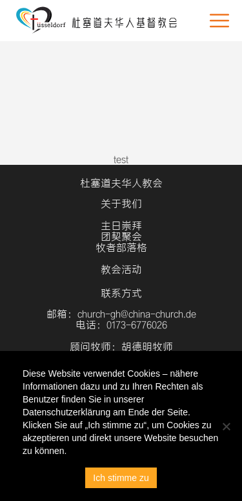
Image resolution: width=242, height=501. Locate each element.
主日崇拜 (121, 225)
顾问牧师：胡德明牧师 (121, 346)
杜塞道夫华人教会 (121, 183)
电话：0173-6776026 (121, 324)
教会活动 (121, 269)
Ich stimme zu (120, 478)
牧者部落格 (121, 247)
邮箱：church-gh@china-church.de (121, 313)
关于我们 (121, 203)
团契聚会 (121, 236)
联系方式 (121, 293)
